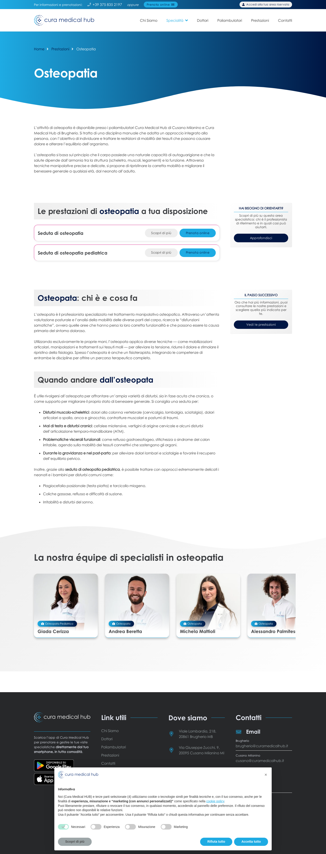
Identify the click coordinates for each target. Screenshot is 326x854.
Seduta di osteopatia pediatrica (72, 252)
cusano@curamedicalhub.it (260, 760)
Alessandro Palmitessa (261, 626)
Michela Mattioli (188, 626)
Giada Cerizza (53, 626)
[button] (186, 20)
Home (39, 49)
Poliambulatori (113, 747)
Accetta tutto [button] (251, 841)
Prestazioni (60, 49)
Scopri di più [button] (74, 841)
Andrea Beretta (120, 626)
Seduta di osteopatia (60, 233)
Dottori (107, 739)
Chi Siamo (110, 730)
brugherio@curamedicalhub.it (262, 746)
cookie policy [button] (215, 801)
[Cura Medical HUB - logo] (65, 20)
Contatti (108, 763)
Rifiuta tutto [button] (216, 841)
